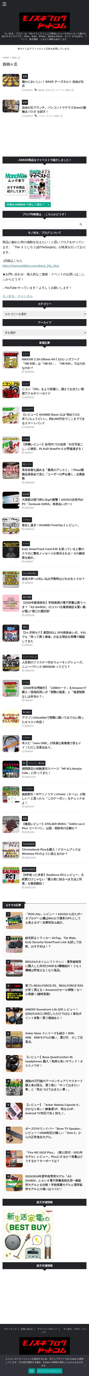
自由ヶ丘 (69, 90)
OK (31, 1371)
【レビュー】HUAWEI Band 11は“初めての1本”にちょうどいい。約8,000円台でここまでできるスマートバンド (53, 419)
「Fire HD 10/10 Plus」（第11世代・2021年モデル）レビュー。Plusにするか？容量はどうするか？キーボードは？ (54, 1157)
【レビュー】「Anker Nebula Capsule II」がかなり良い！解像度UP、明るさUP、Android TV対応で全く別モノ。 (53, 1109)
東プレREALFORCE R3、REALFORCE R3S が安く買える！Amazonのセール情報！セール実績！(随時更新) (54, 990)
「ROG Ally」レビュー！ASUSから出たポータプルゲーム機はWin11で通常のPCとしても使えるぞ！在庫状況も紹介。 (54, 918)
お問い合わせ (27, 1329)
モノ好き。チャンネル (18, 296)
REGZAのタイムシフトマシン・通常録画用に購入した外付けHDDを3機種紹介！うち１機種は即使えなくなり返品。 (53, 966)
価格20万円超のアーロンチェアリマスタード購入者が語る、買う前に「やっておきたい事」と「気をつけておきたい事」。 (54, 1085)
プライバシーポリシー (47, 1329)
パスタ (41, 116)
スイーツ (59, 90)
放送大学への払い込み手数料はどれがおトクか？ (53, 578)
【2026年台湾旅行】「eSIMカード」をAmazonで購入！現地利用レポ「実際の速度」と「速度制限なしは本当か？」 (54, 692)
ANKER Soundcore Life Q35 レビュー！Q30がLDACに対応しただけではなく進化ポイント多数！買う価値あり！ (53, 1014)
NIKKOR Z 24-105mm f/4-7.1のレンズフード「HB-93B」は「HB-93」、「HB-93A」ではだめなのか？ (53, 364)
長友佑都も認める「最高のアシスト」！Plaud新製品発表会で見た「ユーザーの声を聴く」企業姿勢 (53, 474)
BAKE (41, 90)
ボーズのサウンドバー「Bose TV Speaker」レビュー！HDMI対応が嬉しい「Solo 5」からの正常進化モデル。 (54, 1133)
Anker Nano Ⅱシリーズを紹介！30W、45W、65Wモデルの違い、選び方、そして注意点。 (54, 1037)
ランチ (49, 116)
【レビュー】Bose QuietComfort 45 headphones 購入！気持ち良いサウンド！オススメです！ (54, 1061)
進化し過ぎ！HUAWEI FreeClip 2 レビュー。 (51, 525)
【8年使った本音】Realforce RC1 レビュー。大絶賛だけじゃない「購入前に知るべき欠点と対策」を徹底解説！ (53, 879)
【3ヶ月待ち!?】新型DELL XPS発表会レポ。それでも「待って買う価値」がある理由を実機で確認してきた (54, 637)
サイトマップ (10, 1329)
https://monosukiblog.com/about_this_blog (31, 265)
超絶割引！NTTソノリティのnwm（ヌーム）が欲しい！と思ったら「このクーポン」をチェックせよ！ (53, 798)
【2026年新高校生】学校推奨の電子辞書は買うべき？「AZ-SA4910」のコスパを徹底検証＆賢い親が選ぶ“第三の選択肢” (54, 607)
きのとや (49, 90)
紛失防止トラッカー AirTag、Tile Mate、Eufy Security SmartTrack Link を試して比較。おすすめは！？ (53, 942)
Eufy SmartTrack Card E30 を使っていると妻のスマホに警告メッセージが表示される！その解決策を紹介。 (53, 553)
